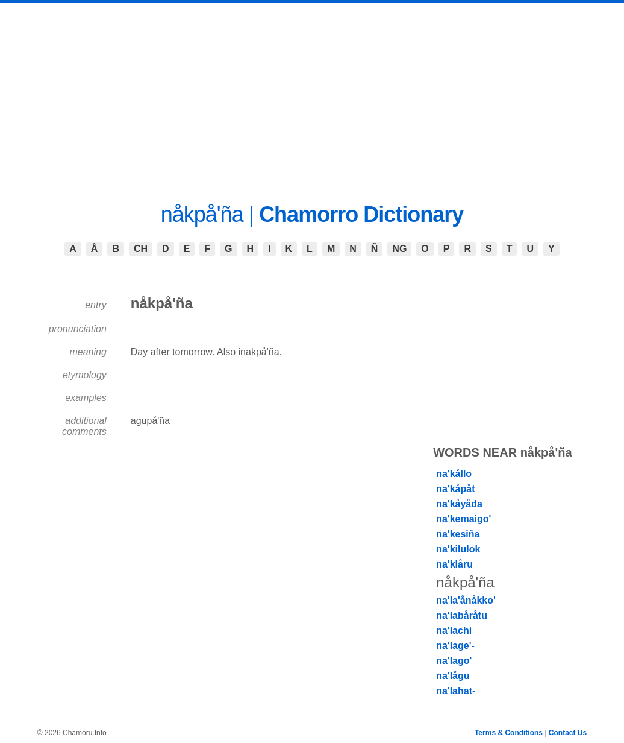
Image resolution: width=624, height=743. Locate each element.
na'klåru (454, 564)
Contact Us (568, 733)
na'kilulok (458, 549)
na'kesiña (457, 534)
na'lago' (454, 661)
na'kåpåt (455, 489)
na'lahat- (455, 691)
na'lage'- (455, 645)
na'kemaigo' (463, 519)
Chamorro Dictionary (361, 214)
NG (399, 249)
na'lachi (454, 630)
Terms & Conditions (509, 733)
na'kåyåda (459, 504)
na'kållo (454, 474)
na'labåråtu (461, 615)
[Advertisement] (312, 93)
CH (141, 249)
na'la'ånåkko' (466, 600)
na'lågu (452, 676)
